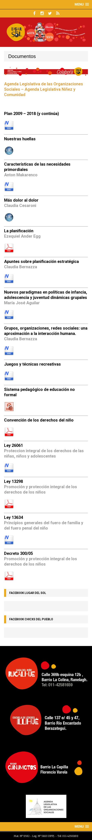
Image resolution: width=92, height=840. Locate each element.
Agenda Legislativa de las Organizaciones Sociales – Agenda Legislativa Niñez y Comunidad (43, 89)
